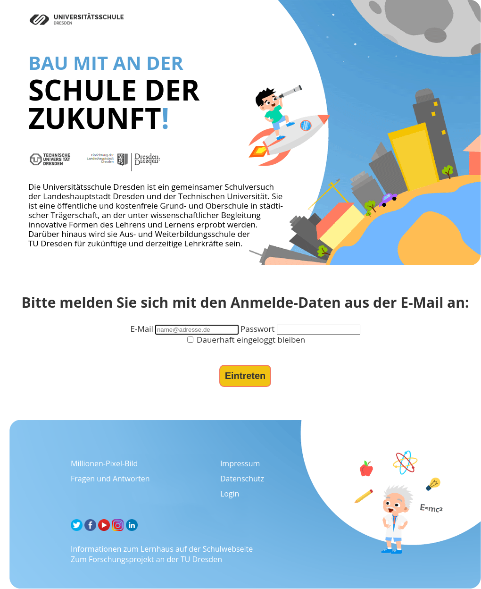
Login (230, 493)
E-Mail (141, 328)
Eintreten (245, 375)
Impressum (240, 463)
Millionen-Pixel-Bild (104, 463)
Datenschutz (242, 478)
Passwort (257, 328)
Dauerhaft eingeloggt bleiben (246, 339)
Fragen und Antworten (110, 478)
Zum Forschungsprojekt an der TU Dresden (146, 559)
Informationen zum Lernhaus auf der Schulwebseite (162, 549)
